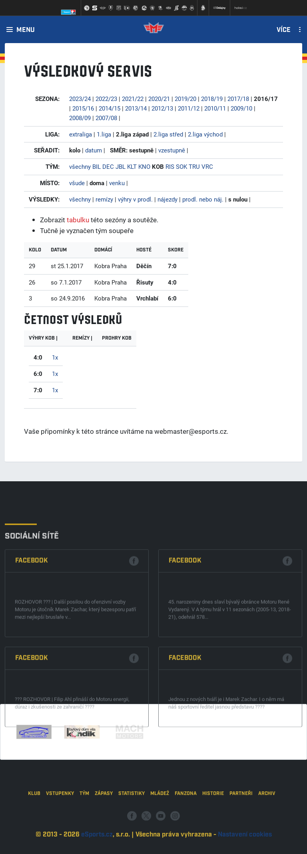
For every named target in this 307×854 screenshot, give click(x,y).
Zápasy (104, 817)
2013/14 (136, 108)
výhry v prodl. (135, 199)
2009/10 (241, 108)
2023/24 (80, 99)
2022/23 (106, 99)
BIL (96, 166)
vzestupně (171, 150)
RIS (169, 166)
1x (55, 357)
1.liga (104, 134)
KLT (132, 166)
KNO (144, 166)
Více (284, 30)
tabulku (78, 219)
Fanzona (186, 817)
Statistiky (131, 817)
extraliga (80, 134)
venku (117, 183)
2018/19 (212, 99)
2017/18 (238, 99)
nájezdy (167, 199)
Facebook (31, 622)
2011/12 (188, 108)
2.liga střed (168, 134)
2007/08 (106, 118)
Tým (84, 817)
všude (77, 183)
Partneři (241, 817)
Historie (213, 817)
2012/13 (162, 108)
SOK (181, 166)
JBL (121, 166)
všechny (80, 166)
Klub (34, 817)
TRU (194, 166)
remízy (104, 199)
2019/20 (185, 99)
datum (93, 150)
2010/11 (215, 108)
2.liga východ (205, 134)
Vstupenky (60, 817)
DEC (108, 166)
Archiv (266, 817)
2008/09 (80, 118)
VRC (207, 166)
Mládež (159, 817)
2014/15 (109, 108)
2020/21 (159, 99)
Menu (25, 30)
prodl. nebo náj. (202, 199)
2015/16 (83, 108)
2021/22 (133, 99)
